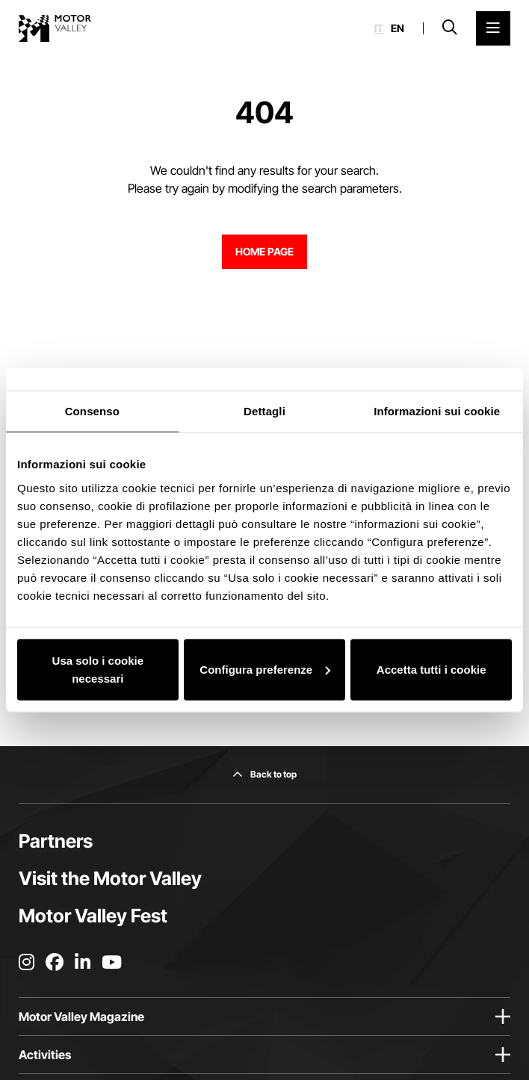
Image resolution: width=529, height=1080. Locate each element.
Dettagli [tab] (264, 411)
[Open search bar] (449, 28)
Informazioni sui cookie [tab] (437, 411)
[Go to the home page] (55, 28)
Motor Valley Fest (93, 915)
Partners (56, 841)
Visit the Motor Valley (110, 878)
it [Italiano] (378, 28)
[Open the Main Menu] (493, 28)
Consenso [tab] (92, 411)
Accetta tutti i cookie (431, 668)
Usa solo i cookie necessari (98, 669)
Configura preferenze (264, 668)
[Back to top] (264, 774)
